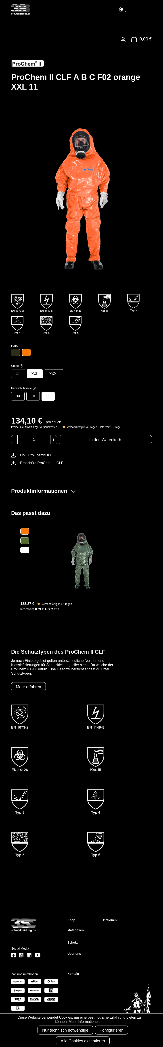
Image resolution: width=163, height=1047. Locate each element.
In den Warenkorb (105, 440)
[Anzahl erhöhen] (53, 439)
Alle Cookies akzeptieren (83, 1041)
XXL (34, 374)
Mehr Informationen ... (86, 1022)
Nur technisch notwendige (65, 1030)
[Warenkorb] (140, 39)
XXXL (54, 374)
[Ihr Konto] (123, 39)
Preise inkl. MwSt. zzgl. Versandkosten (34, 427)
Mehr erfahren (28, 687)
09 (18, 396)
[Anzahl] (33, 439)
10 (33, 396)
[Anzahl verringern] (14, 439)
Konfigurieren (111, 1030)
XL (18, 374)
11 (48, 396)
